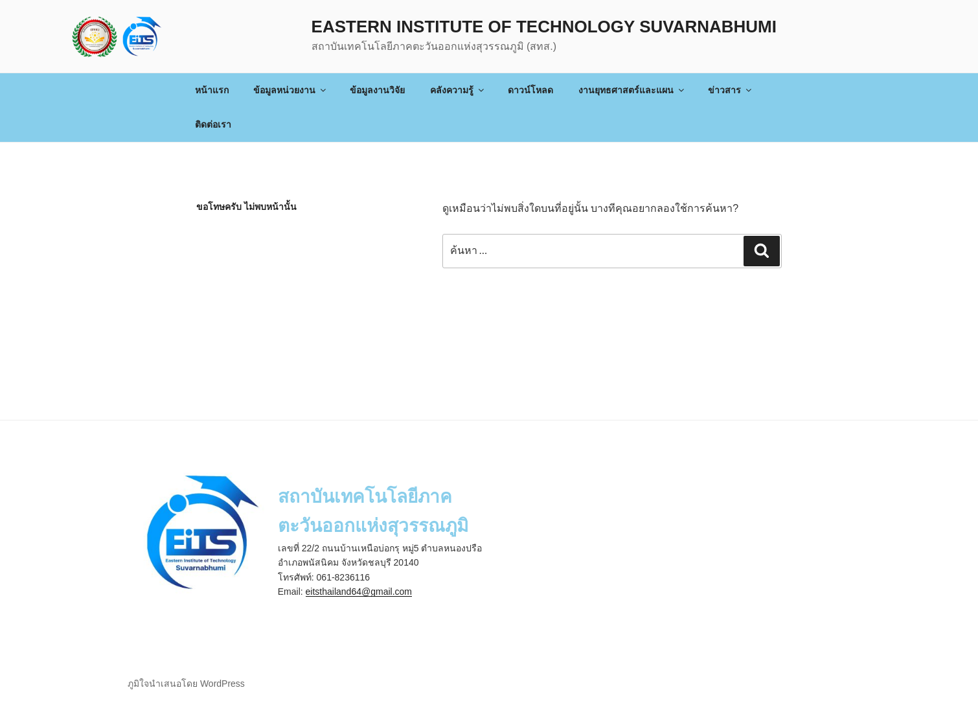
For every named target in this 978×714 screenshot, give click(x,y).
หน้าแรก (212, 90)
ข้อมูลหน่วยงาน (290, 90)
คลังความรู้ (458, 90)
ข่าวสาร (730, 90)
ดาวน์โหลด (530, 90)
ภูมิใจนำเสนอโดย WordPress (186, 683)
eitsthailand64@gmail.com (359, 591)
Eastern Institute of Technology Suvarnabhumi (544, 26)
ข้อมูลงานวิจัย (377, 90)
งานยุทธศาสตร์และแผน (632, 90)
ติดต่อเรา (213, 124)
